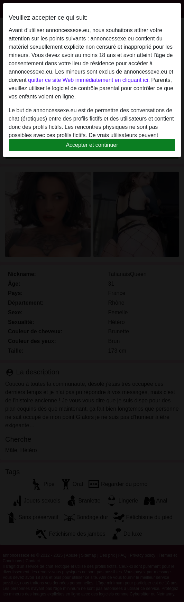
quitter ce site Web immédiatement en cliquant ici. (89, 80)
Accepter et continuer (92, 145)
